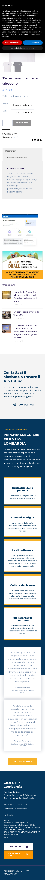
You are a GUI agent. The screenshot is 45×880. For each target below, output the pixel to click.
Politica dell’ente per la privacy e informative (22, 827)
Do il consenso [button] (33, 42)
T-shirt (15, 137)
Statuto (7, 820)
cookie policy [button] (36, 20)
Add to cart (22, 123)
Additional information (16, 158)
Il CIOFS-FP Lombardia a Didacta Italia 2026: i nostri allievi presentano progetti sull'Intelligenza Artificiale (25, 331)
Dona (6, 837)
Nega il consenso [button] (12, 42)
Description (10, 151)
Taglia (5, 104)
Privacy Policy (9, 805)
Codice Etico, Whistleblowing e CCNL (19, 825)
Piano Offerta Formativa (14, 830)
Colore (5, 111)
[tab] (22, 151)
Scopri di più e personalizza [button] (22, 48)
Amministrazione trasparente (16, 823)
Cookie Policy (21, 805)
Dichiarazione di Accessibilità (15, 809)
